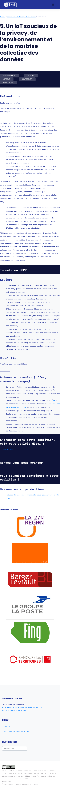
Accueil (2, 17)
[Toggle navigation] (53, 5)
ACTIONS (6, 79)
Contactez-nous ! (8, 449)
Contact (7, 726)
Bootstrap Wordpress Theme (27, 784)
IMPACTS (30, 75)
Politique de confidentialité (16, 731)
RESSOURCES (8, 82)
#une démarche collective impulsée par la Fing (22, 707)
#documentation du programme (14, 710)
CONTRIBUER (27, 79)
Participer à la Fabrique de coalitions (21, 17)
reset (10, 784)
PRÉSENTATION (9, 75)
